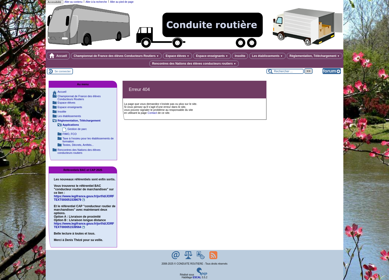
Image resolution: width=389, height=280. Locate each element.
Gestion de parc (77, 128)
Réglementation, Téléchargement (315, 56)
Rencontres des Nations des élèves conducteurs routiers (194, 63)
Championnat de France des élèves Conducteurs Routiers (116, 56)
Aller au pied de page (122, 1)
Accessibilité (54, 2)
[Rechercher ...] (285, 71)
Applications (71, 124)
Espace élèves (177, 56)
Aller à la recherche (96, 1)
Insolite (240, 56)
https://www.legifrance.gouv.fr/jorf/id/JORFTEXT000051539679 (84, 198)
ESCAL (197, 277)
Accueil (58, 55)
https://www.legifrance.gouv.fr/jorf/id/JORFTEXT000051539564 (84, 225)
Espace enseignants (212, 56)
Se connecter (63, 71)
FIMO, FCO (70, 133)
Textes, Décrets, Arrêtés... (78, 144)
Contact (152, 112)
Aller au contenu (73, 1)
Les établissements (267, 56)
